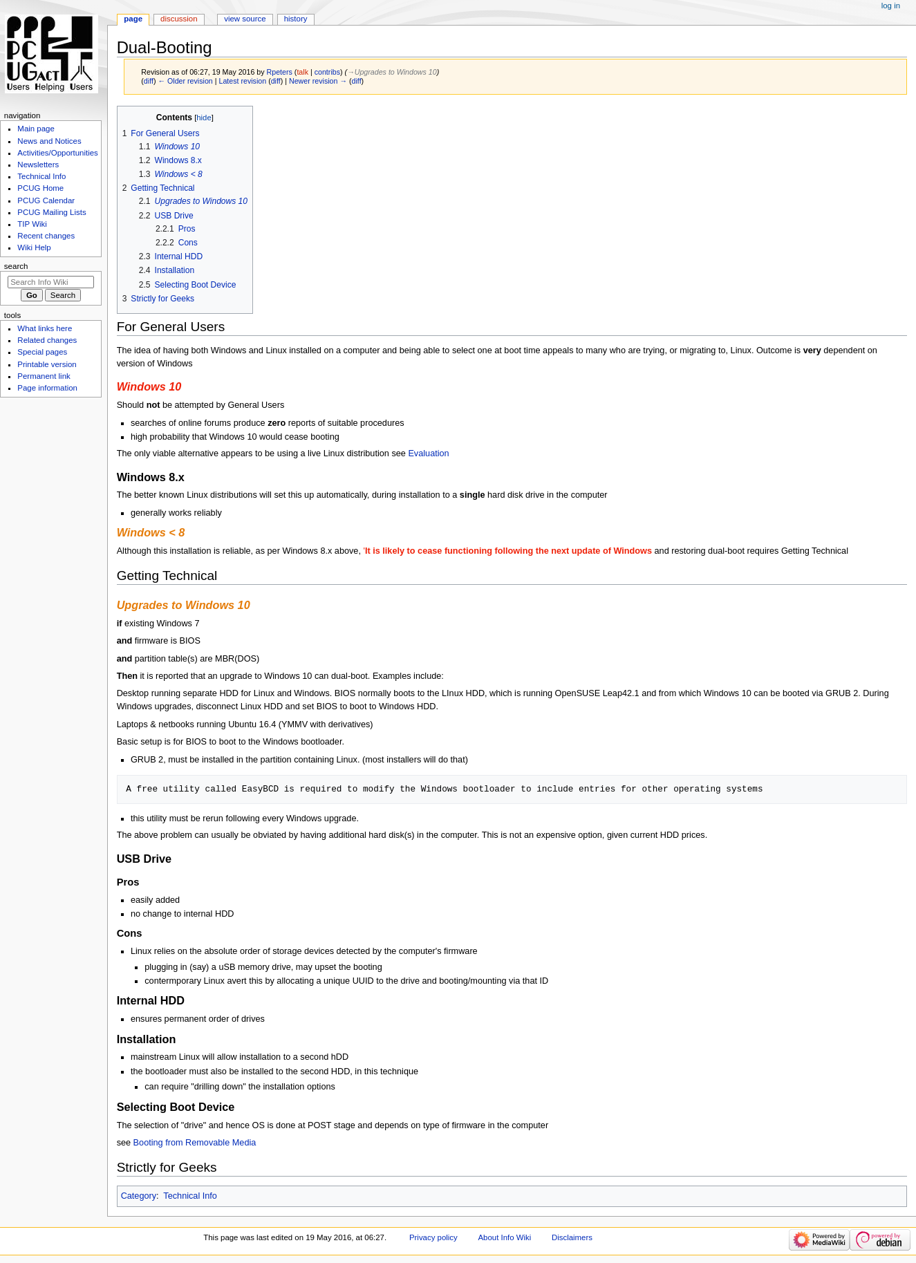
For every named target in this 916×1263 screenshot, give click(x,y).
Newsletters (38, 164)
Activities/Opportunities (57, 153)
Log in (890, 5)
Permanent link (43, 376)
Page (133, 19)
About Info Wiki (504, 1237)
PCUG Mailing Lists (51, 212)
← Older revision (185, 81)
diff (148, 81)
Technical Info (190, 1196)
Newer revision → (318, 81)
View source (244, 19)
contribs (327, 72)
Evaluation (428, 453)
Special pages (42, 352)
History (296, 19)
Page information (47, 388)
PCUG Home (40, 188)
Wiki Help (33, 247)
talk (302, 72)
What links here (44, 328)
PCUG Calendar (46, 200)
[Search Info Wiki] (51, 282)
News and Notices (49, 141)
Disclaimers (572, 1237)
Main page (36, 128)
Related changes (47, 340)
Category (138, 1196)
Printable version (46, 364)
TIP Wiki (31, 224)
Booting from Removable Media (194, 1143)
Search (16, 266)
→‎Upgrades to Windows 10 (392, 72)
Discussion (178, 19)
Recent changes (46, 236)
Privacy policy (433, 1237)
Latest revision (242, 81)
